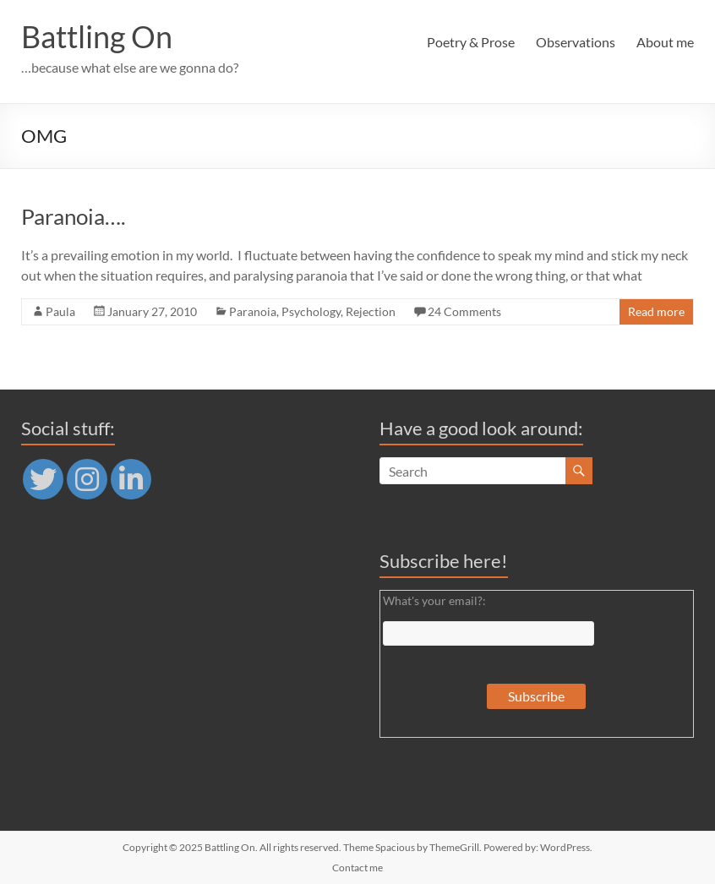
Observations (575, 42)
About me (665, 42)
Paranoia (252, 311)
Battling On (96, 36)
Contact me (357, 867)
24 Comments (464, 311)
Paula (60, 311)
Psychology (311, 311)
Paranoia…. (73, 216)
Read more (656, 311)
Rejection (371, 311)
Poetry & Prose (471, 42)
